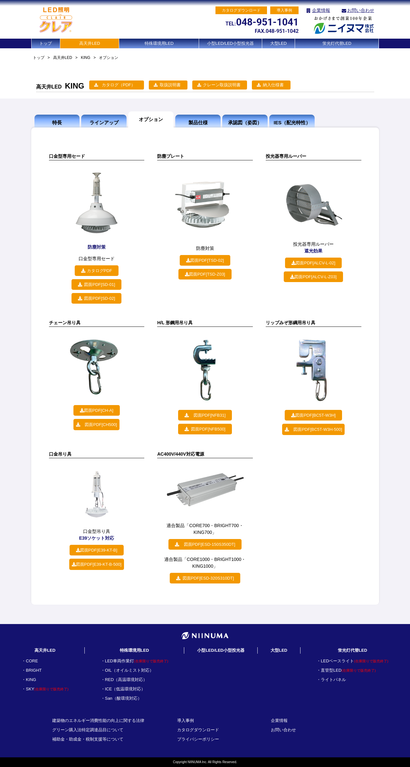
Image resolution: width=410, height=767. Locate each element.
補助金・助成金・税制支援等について (87, 739)
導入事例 (185, 720)
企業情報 (321, 10)
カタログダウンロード (198, 729)
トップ (45, 43)
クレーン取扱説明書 (222, 84)
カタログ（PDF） (118, 84)
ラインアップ (104, 122)
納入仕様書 (273, 84)
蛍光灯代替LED (336, 43)
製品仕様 (198, 122)
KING (85, 57)
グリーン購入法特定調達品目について (87, 729)
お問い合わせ (360, 10)
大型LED (278, 43)
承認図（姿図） (245, 122)
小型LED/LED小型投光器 (230, 43)
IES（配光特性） (292, 122)
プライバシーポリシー (198, 739)
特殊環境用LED (159, 43)
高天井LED (89, 43)
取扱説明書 (170, 84)
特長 (57, 122)
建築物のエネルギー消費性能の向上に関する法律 (98, 720)
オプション (151, 119)
